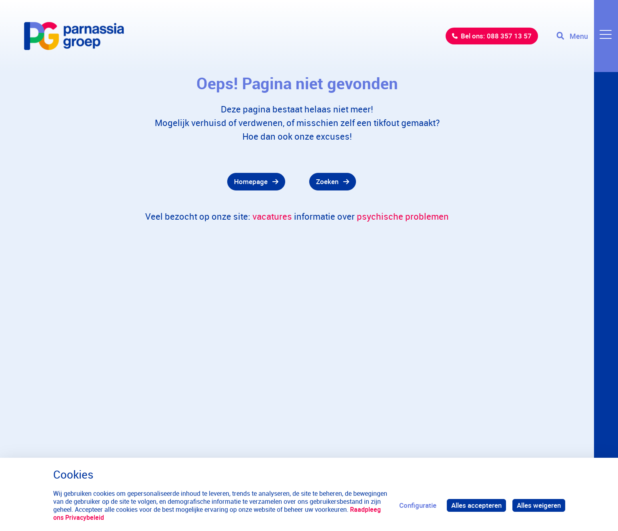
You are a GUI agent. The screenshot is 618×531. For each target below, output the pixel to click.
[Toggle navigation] (587, 36)
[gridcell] (154, 181)
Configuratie (417, 505)
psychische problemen (403, 216)
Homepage (251, 181)
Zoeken (327, 181)
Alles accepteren (476, 505)
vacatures (272, 216)
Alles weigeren (539, 505)
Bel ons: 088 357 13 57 (496, 35)
